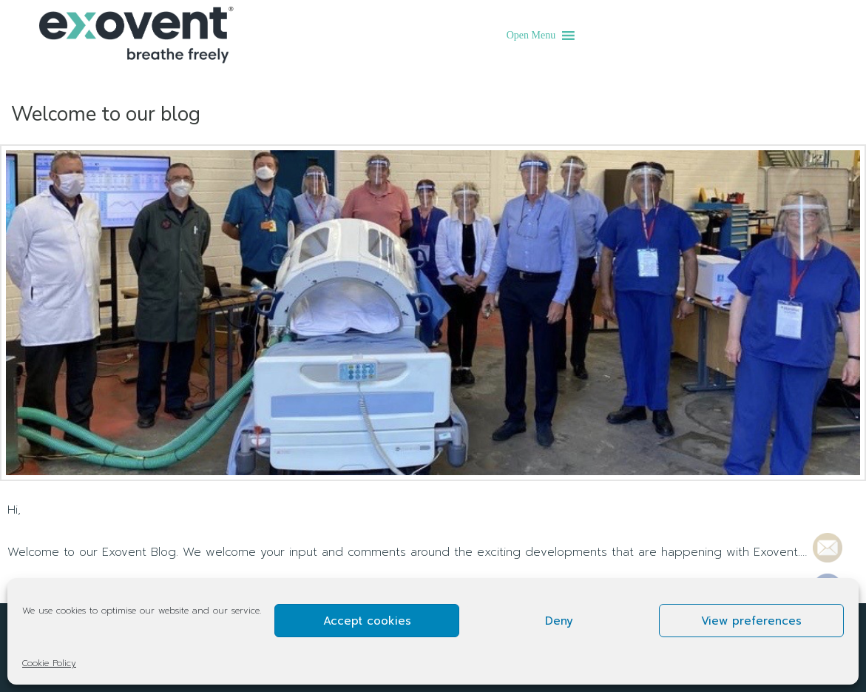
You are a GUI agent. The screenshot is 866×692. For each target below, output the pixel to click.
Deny (559, 621)
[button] (531, 35)
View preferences (751, 621)
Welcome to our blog (105, 114)
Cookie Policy (49, 663)
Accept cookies (367, 621)
